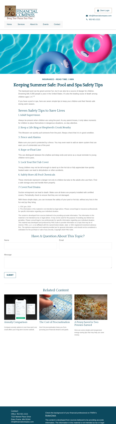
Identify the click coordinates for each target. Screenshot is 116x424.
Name (6, 240)
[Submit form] (10, 275)
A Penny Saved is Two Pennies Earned (86, 323)
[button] (9, 24)
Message (8, 255)
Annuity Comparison (15, 322)
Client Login (103, 11)
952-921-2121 (22, 414)
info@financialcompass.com (22, 422)
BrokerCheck (50, 416)
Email (61, 240)
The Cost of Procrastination (54, 322)
